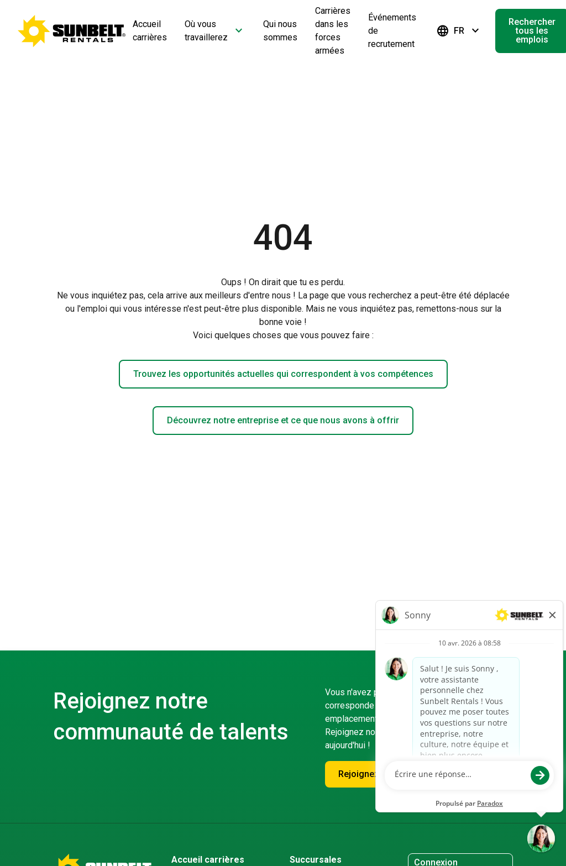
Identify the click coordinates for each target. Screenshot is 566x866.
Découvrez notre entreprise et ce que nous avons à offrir (283, 420)
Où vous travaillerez (215, 31)
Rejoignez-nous (370, 774)
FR (459, 31)
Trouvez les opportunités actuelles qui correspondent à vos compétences (283, 374)
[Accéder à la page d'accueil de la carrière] (72, 31)
